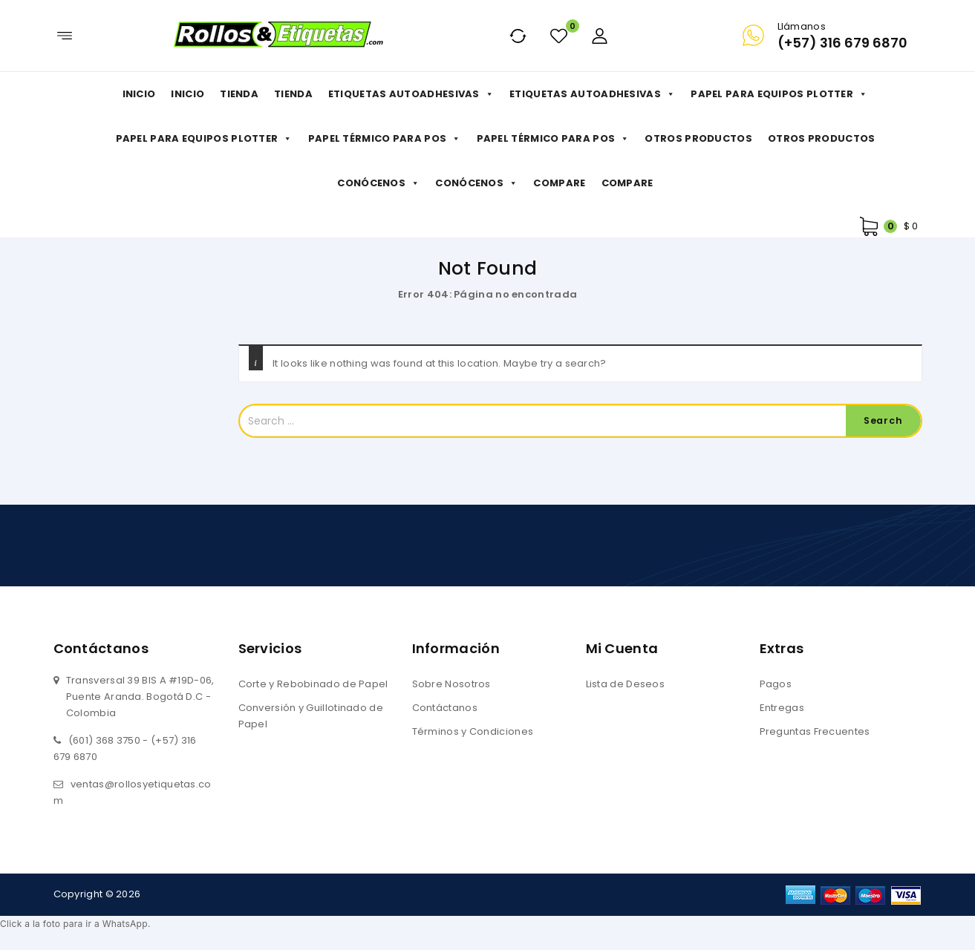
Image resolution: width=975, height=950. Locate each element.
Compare (559, 183)
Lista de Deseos (625, 684)
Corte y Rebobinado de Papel (313, 684)
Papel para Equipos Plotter (779, 94)
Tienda (239, 94)
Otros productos (698, 138)
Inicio (139, 94)
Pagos (776, 684)
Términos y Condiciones (473, 731)
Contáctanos (444, 708)
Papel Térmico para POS (384, 139)
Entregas (782, 708)
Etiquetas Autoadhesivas (411, 94)
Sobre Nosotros (451, 684)
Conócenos (378, 183)
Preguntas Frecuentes (815, 731)
